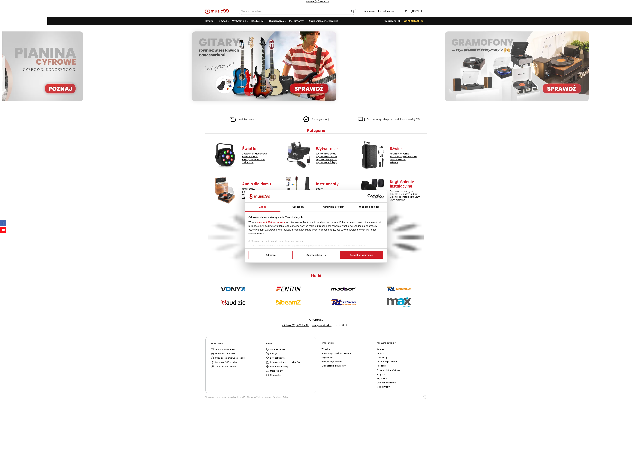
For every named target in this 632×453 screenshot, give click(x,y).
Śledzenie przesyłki (225, 353)
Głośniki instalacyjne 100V (403, 194)
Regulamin (327, 357)
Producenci (390, 21)
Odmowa (271, 255)
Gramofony (248, 189)
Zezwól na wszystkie (361, 255)
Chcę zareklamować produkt (230, 358)
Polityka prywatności (332, 362)
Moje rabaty (276, 371)
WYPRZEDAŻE (412, 21)
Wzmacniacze (398, 159)
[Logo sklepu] (218, 11)
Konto (269, 343)
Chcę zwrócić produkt (226, 362)
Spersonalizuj (316, 255)
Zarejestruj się (277, 349)
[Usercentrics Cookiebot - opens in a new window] (370, 196)
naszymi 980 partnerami (271, 222)
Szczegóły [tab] (298, 206)
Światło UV (247, 162)
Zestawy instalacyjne (401, 191)
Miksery (394, 162)
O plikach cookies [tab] (369, 206)
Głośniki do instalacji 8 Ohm (405, 196)
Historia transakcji (279, 366)
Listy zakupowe (386, 10)
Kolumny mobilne (399, 153)
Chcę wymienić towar (226, 366)
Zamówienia (217, 343)
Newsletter (275, 375)
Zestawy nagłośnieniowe (403, 156)
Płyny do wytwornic (326, 159)
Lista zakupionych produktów (285, 362)
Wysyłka (326, 349)
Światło (209, 21)
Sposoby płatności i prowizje (336, 353)
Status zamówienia (225, 349)
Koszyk (273, 353)
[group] (316, 66)
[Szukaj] (352, 11)
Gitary (319, 189)
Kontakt (317, 320)
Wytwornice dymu (326, 153)
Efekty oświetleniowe (253, 159)
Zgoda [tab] (262, 206)
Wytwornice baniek (326, 156)
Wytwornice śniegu (326, 162)
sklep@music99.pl (321, 325)
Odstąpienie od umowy (334, 366)
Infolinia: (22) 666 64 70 (317, 1)
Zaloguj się (369, 11)
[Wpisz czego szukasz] (297, 11)
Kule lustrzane (250, 156)
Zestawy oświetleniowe (254, 153)
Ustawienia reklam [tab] (333, 206)
